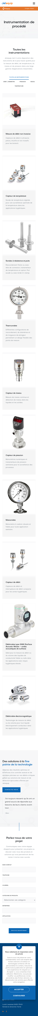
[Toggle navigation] (34, 3)
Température (19, 86)
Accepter (19, 989)
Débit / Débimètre (9, 81)
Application (6, 916)
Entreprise (6, 905)
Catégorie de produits (10, 895)
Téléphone (5, 875)
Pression (23, 81)
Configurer (19, 996)
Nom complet (7, 865)
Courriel (5, 885)
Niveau (33, 81)
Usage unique (29, 8)
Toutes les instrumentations (19, 77)
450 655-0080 (9, 999)
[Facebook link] (6, 1011)
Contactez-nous (11, 789)
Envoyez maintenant (19, 930)
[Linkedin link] (3, 1011)
